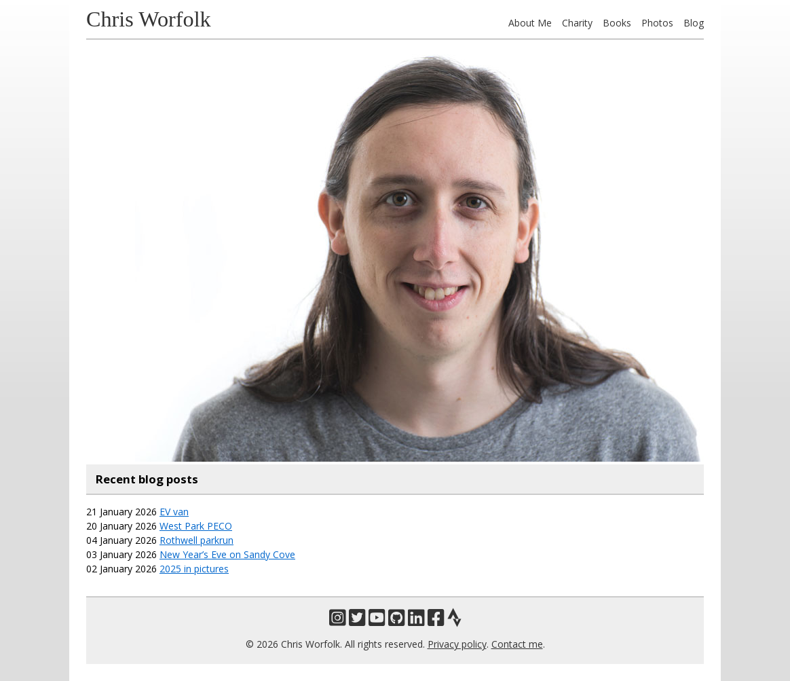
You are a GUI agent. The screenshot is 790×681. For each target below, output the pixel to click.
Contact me (517, 644)
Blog (693, 22)
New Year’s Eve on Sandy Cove (227, 554)
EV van (174, 511)
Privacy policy (457, 644)
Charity (577, 22)
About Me (530, 22)
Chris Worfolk (148, 19)
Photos (657, 22)
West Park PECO (195, 525)
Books (617, 22)
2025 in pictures (194, 568)
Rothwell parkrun (196, 540)
